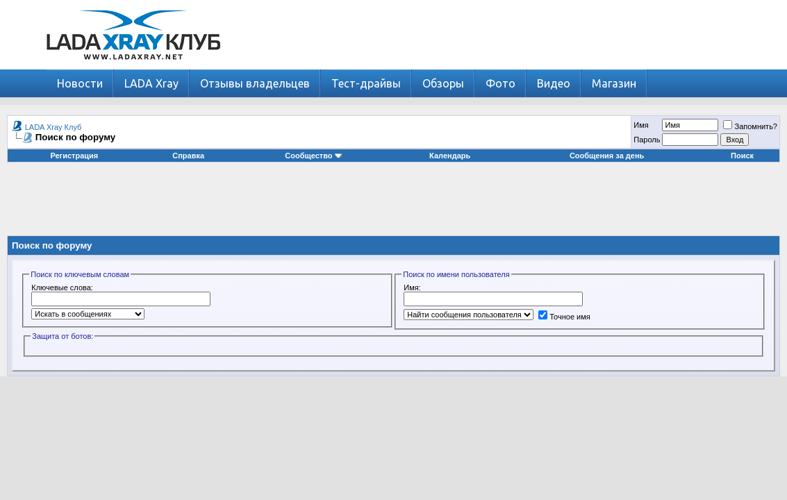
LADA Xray (151, 83)
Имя (640, 125)
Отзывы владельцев (255, 83)
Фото (500, 83)
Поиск (742, 155)
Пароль (646, 139)
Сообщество (313, 155)
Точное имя (564, 316)
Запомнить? (750, 126)
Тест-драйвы (366, 83)
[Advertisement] (394, 204)
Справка (188, 155)
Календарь (449, 155)
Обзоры (443, 83)
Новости (80, 83)
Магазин (614, 83)
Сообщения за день (607, 155)
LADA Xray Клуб (53, 127)
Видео (553, 83)
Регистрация (74, 155)
